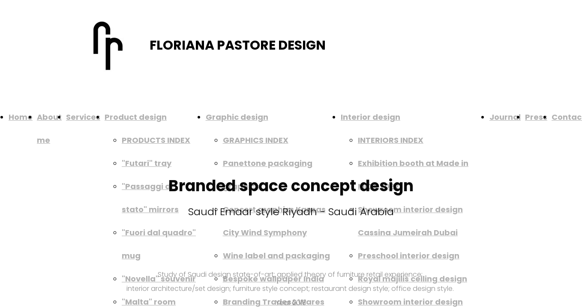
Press (536, 117)
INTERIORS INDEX (390, 140)
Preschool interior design (408, 255)
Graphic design (237, 117)
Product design (136, 117)
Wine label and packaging (276, 255)
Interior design (370, 117)
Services (83, 117)
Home (21, 117)
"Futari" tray (146, 163)
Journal (505, 117)
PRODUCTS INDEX (156, 140)
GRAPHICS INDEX (255, 140)
